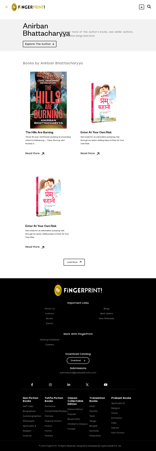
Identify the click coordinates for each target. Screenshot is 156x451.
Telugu (92, 421)
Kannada (94, 431)
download (78, 360)
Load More (74, 262)
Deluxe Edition (75, 409)
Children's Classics (78, 424)
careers (49, 344)
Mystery (49, 436)
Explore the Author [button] (39, 43)
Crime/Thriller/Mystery (56, 411)
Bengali (93, 426)
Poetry (48, 426)
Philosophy (29, 421)
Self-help (28, 406)
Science (27, 436)
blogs (107, 308)
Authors (49, 313)
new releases (106, 318)
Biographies (29, 411)
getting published (49, 339)
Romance (50, 406)
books (49, 318)
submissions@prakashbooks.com (78, 372)
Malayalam (95, 436)
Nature (115, 428)
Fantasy (49, 416)
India (113, 423)
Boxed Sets (74, 419)
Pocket (71, 429)
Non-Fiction (117, 433)
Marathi (93, 411)
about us (50, 308)
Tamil (92, 416)
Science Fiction (53, 421)
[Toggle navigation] (6, 7)
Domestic (116, 418)
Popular (72, 414)
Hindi (92, 406)
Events (49, 323)
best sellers (106, 313)
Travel (114, 413)
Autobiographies (32, 416)
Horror (48, 431)
